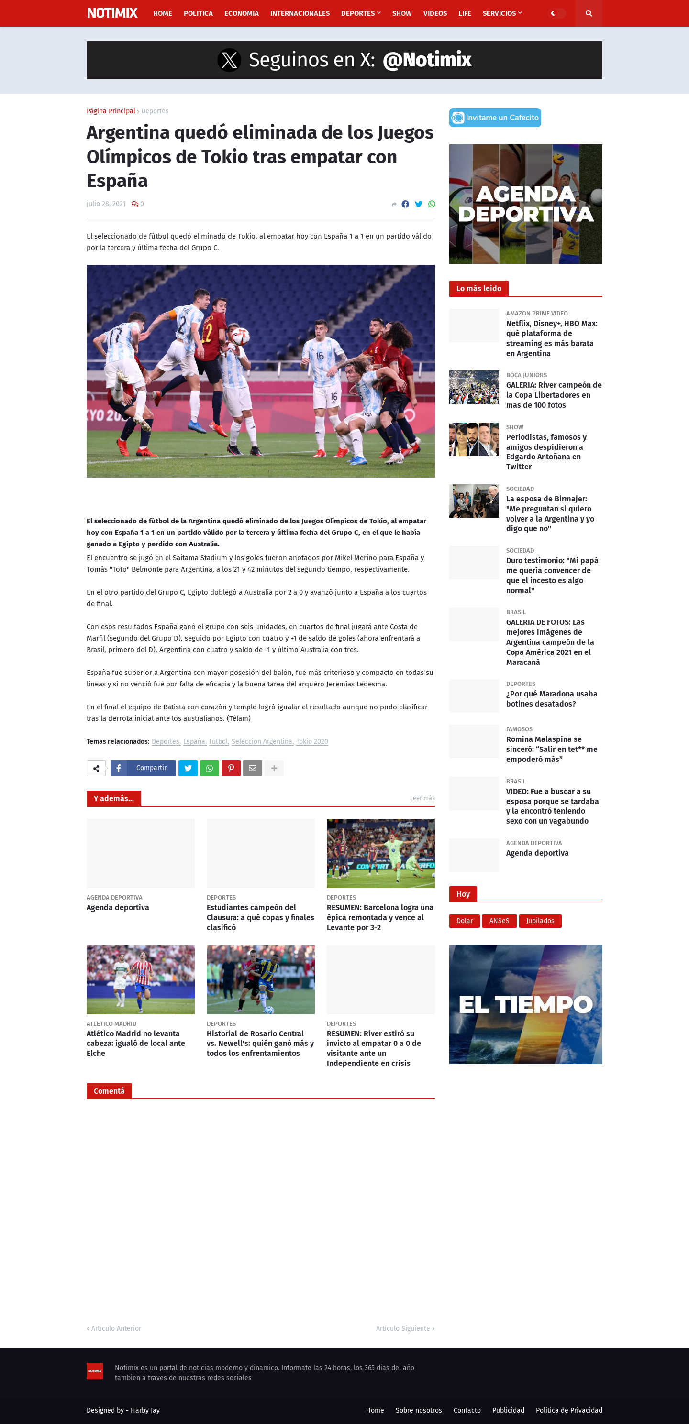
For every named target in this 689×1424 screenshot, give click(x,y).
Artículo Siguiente (403, 1329)
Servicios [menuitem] (499, 13)
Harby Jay (145, 1410)
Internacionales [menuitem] (300, 13)
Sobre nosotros (419, 1410)
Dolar (464, 921)
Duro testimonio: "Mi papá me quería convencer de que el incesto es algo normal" (552, 575)
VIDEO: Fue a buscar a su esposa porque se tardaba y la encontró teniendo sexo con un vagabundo (552, 806)
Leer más (422, 798)
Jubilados (540, 921)
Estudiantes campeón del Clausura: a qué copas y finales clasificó (260, 917)
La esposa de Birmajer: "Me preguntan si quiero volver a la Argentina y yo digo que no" (550, 513)
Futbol (218, 742)
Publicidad (508, 1410)
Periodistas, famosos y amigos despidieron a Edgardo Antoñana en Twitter (546, 452)
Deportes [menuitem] (358, 13)
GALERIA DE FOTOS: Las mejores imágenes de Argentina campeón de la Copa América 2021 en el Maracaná (550, 642)
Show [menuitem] (402, 13)
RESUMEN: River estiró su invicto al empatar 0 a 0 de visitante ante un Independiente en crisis (374, 1048)
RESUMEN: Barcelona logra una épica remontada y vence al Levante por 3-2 (380, 917)
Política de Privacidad (569, 1410)
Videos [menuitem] (435, 13)
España (194, 742)
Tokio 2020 (312, 742)
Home (375, 1410)
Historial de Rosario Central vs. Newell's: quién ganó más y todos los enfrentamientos (260, 1043)
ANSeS (499, 921)
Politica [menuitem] (198, 13)
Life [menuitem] (464, 13)
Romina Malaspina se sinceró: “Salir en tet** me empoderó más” (552, 749)
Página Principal (111, 111)
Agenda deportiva (118, 907)
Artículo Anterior (116, 1329)
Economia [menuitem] (241, 13)
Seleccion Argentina (262, 742)
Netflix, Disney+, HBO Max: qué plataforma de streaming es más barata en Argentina (552, 338)
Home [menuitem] (162, 13)
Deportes (155, 111)
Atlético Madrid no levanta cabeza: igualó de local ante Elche (136, 1043)
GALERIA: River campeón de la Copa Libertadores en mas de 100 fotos (554, 395)
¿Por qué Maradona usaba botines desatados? (552, 698)
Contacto (467, 1410)
